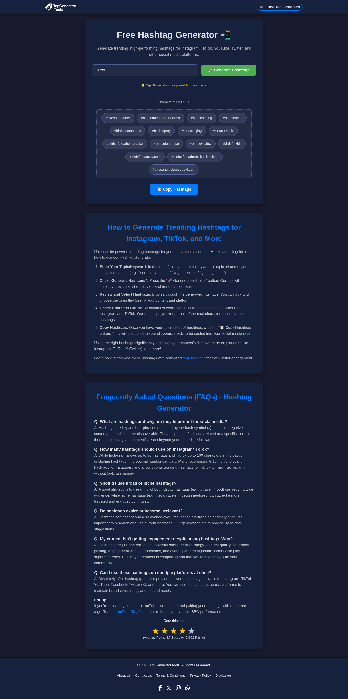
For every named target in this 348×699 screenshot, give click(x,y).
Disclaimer (223, 675)
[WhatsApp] (187, 688)
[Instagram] (178, 688)
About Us (124, 675)
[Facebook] (160, 688)
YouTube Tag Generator (279, 7)
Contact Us (143, 675)
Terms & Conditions (171, 675)
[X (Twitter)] (169, 688)
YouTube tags (194, 358)
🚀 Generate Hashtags (228, 70)
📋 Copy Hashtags (174, 189)
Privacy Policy (200, 675)
